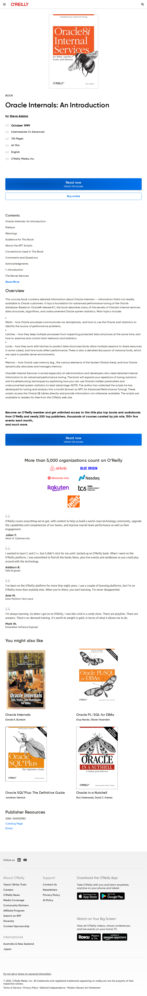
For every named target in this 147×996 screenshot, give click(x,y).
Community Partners (16, 905)
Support (49, 878)
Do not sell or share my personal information (27, 974)
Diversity (8, 921)
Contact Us (50, 884)
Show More (12, 282)
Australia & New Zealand (18, 944)
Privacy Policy (51, 895)
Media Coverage (13, 900)
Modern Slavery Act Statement (84, 987)
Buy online (73, 196)
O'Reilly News (11, 895)
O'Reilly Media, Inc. (23, 158)
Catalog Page (14, 823)
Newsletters (50, 890)
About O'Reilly (13, 878)
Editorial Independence (52, 987)
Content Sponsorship (16, 926)
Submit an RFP (12, 916)
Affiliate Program (14, 910)
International (13, 937)
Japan (7, 949)
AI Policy (48, 900)
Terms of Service (12, 987)
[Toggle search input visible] (143, 4)
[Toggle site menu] (4, 4)
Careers (8, 890)
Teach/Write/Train (14, 884)
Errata (9, 828)
